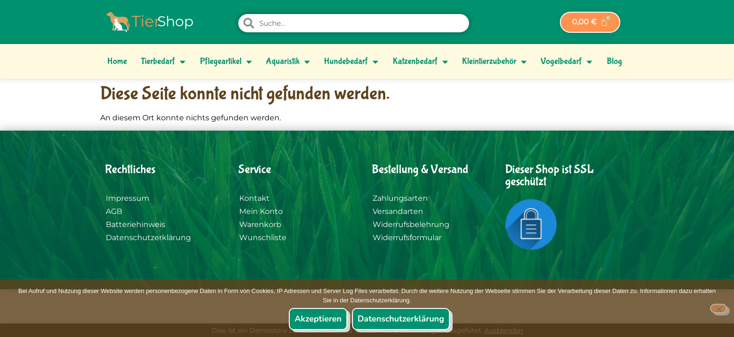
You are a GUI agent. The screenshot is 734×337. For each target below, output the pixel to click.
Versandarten (398, 211)
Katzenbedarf (420, 61)
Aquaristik (288, 61)
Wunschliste (262, 237)
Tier (146, 21)
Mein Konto (261, 211)
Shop (175, 21)
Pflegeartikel (226, 61)
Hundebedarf (351, 61)
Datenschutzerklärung (148, 237)
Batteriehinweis (135, 224)
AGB (114, 211)
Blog (614, 61)
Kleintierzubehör (494, 61)
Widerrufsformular (407, 237)
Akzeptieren (317, 318)
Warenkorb (260, 224)
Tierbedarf (163, 61)
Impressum (127, 198)
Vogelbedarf (566, 61)
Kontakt (254, 198)
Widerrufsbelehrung (411, 224)
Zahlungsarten (400, 198)
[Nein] (718, 308)
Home (117, 61)
